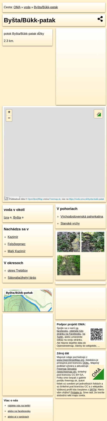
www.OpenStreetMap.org (70, 360)
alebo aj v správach (18, 416)
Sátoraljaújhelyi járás (22, 277)
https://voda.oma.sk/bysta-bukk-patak (86, 199)
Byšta (17, 217)
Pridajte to (76, 392)
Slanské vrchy (70, 223)
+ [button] (9, 112)
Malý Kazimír (16, 251)
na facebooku (67, 329)
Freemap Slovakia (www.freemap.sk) (66, 370)
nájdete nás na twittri (19, 405)
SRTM (93, 389)
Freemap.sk (55, 199)
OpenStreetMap (35, 199)
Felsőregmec (16, 244)
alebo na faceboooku (19, 411)
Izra (6, 217)
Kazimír (13, 237)
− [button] (9, 118)
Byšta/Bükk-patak (46, 7)
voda (27, 7)
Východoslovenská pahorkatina (82, 216)
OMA (17, 7)
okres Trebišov (18, 270)
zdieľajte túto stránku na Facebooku (70, 332)
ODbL (86, 362)
